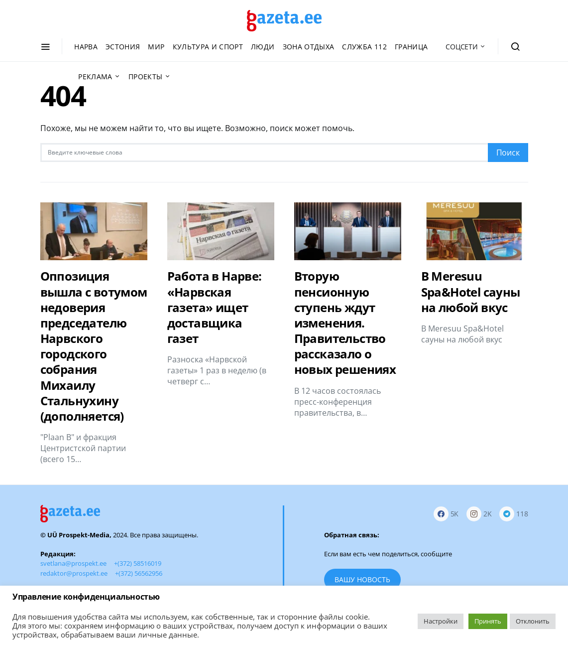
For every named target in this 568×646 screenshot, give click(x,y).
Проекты (145, 76)
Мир (156, 46)
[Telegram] (513, 513)
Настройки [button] (440, 621)
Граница (411, 46)
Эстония (123, 46)
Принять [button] (487, 621)
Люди (262, 46)
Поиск (508, 152)
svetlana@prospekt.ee (73, 563)
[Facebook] (446, 513)
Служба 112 (364, 46)
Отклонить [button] (533, 621)
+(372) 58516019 (137, 563)
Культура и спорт (208, 46)
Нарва (86, 46)
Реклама (95, 76)
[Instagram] (479, 513)
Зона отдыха (309, 46)
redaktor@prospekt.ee (74, 573)
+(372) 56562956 (138, 573)
